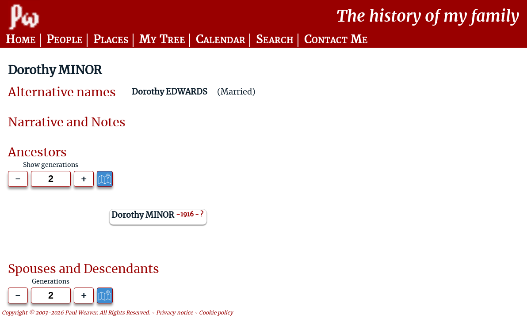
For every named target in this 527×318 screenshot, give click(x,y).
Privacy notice (174, 312)
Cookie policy (216, 312)
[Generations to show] (51, 179)
